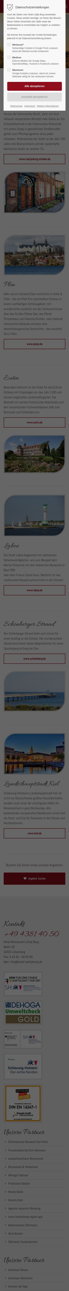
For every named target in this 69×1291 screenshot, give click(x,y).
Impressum (29, 106)
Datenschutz (16, 106)
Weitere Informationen (48, 106)
